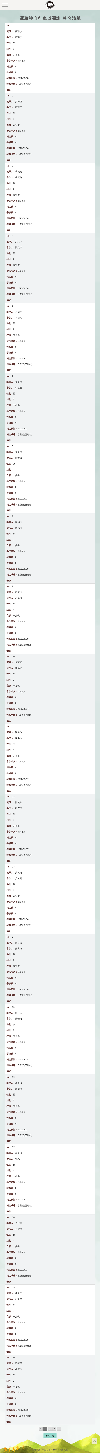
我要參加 (21, 61)
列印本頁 (50, 1436)
